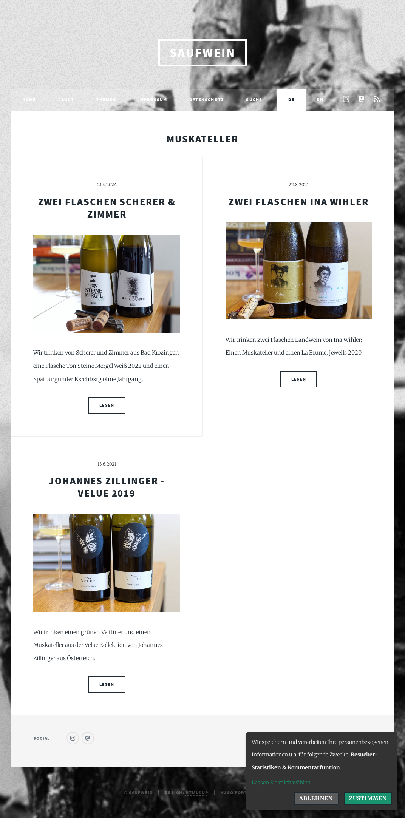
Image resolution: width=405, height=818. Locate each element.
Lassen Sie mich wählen (281, 782)
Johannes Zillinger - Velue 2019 (107, 487)
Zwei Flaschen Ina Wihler (299, 202)
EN (320, 99)
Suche (254, 99)
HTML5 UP (196, 792)
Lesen (106, 405)
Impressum (152, 99)
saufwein (203, 52)
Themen (106, 99)
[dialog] (321, 771)
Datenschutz (206, 99)
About (66, 99)
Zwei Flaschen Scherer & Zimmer (107, 208)
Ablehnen (316, 798)
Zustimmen (368, 798)
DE (291, 99)
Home (29, 99)
